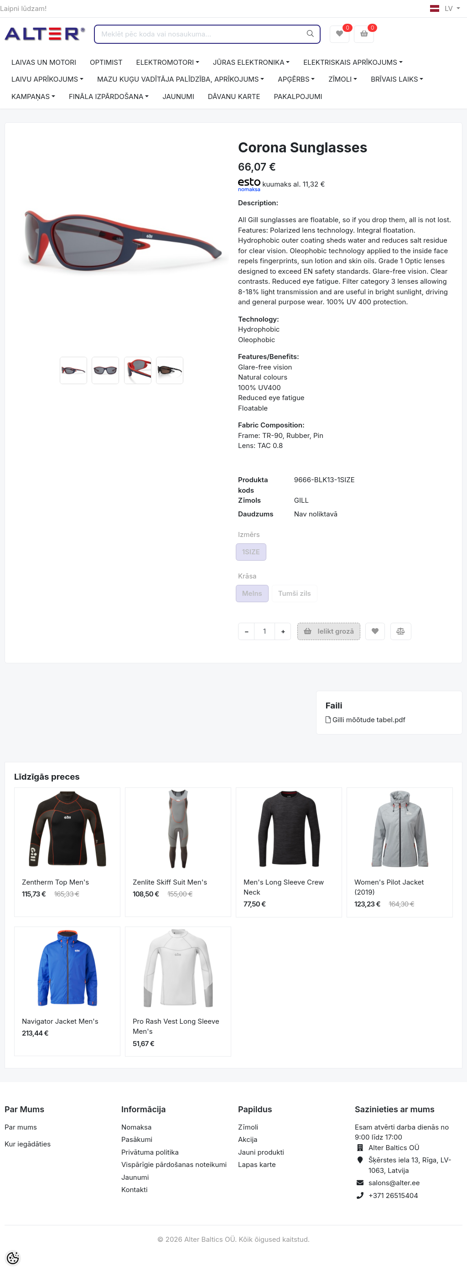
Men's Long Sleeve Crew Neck (284, 887)
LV (442, 8)
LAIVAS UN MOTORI (43, 62)
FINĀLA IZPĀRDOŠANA (106, 96)
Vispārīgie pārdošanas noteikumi (174, 1164)
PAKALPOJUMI (298, 96)
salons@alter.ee (394, 1182)
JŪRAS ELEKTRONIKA (249, 62)
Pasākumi (136, 1139)
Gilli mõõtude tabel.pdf (365, 719)
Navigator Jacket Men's (60, 1021)
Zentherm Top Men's (55, 882)
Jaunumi (135, 1177)
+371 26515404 (393, 1195)
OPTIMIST (106, 62)
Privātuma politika (150, 1152)
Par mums (21, 1127)
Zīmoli (248, 1127)
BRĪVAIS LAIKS (394, 79)
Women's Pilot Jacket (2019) (389, 887)
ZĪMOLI (340, 79)
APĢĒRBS (293, 79)
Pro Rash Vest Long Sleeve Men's (176, 1026)
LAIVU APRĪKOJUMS (44, 79)
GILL (301, 500)
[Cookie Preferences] (13, 1258)
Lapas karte (257, 1164)
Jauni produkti (261, 1152)
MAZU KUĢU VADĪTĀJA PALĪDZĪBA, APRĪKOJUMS (178, 79)
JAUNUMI (178, 96)
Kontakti (134, 1189)
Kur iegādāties (28, 1144)
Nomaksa (136, 1127)
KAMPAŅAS (30, 96)
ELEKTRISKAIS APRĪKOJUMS (350, 62)
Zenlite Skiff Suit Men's (170, 882)
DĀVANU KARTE (234, 96)
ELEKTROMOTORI (165, 62)
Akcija (248, 1139)
